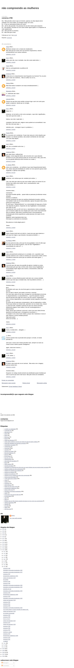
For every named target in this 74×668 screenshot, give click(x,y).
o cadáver (5, 641)
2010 (3, 648)
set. (4, 557)
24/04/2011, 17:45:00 (10, 259)
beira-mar (6, 437)
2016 (3, 540)
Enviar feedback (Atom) (15, 386)
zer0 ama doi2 (7, 509)
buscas (6, 438)
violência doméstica (9, 502)
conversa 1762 (6, 602)
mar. (4, 643)
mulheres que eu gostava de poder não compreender (16, 475)
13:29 (15, 35)
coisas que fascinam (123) (9, 600)
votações (6, 504)
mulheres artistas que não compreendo (13, 469)
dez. (4, 551)
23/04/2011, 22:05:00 (10, 148)
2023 (3, 531)
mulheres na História (9, 472)
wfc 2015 (6, 505)
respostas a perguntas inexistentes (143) (12, 598)
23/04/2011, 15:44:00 (10, 70)
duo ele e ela (7, 457)
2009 (3, 650)
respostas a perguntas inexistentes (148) (12, 570)
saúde (5, 493)
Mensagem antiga (42, 383)
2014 (3, 544)
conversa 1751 (6, 639)
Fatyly (7, 66)
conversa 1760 (6, 605)
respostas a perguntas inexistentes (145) (12, 587)
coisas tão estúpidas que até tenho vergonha (15, 443)
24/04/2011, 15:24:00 (10, 237)
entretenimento (8, 459)
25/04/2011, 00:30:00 (10, 324)
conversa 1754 (6, 630)
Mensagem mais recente (8, 383)
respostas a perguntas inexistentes (12, 491)
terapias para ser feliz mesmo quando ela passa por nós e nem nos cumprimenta (23, 501)
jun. (4, 562)
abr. (4, 566)
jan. (4, 646)
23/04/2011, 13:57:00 (10, 54)
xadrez (6, 507)
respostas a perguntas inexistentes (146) (12, 585)
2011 (3, 549)
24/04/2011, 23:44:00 (10, 282)
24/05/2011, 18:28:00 (10, 376)
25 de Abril (5, 579)
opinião (6, 481)
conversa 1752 (6, 637)
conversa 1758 (6, 617)
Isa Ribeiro (9, 240)
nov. (4, 553)
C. (6, 335)
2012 (3, 548)
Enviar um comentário (8, 380)
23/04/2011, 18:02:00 (10, 87)
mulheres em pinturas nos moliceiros (13, 470)
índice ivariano (7, 464)
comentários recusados (9, 444)
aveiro (5, 433)
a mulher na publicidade (10, 429)
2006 (3, 656)
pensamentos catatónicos (10, 488)
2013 (3, 546)
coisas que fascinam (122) (9, 611)
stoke (5, 499)
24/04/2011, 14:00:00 (10, 227)
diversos (6, 454)
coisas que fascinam (9, 440)
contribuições (7, 446)
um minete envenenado (8, 613)
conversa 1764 (6, 592)
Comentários (5, 665)
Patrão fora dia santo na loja (11, 486)
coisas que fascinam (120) (9, 624)
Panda (8, 133)
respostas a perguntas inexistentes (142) (12, 607)
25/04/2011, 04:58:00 (10, 332)
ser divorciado (7, 496)
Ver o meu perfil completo (16, 518)
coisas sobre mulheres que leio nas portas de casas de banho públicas (21, 441)
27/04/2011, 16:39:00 (10, 367)
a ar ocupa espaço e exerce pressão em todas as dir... (16, 609)
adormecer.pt (7, 432)
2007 (3, 654)
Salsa (7, 46)
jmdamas (8, 74)
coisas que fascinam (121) (9, 620)
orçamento (6, 483)
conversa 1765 (7, 18)
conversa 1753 (6, 633)
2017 (3, 538)
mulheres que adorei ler (10, 473)
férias (5, 462)
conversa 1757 (6, 622)
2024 (3, 529)
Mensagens (5, 662)
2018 (3, 536)
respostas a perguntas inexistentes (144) (12, 590)
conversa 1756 (6, 626)
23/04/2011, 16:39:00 (10, 79)
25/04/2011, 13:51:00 (10, 349)
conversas (9, 37)
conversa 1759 (6, 615)
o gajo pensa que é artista (10, 478)
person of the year (8, 489)
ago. (4, 559)
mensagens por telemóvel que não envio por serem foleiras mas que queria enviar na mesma (26, 467)
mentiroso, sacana (7, 632)
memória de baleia (8, 465)
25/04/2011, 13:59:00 (10, 357)
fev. (4, 645)
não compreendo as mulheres (20, 8)
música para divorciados (10, 477)
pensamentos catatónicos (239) (10, 635)
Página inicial (26, 383)
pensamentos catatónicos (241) (10, 575)
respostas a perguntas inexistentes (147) (12, 572)
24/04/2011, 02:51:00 (10, 172)
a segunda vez (7, 430)
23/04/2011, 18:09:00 (10, 95)
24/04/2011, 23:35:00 (10, 272)
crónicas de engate (8, 451)
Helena (8, 83)
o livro (5, 480)
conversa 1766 (6, 581)
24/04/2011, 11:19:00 (10, 187)
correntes (6, 449)
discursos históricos (9, 453)
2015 (3, 542)
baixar (5, 435)
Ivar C (7, 58)
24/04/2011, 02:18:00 (10, 161)
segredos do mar (7, 589)
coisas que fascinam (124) (9, 577)
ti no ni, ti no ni (6, 618)
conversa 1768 (6, 568)
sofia (5, 497)
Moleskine (9, 91)
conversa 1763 (6, 596)
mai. (4, 564)
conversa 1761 (6, 603)
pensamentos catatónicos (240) (10, 594)
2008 (3, 652)
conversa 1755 (6, 628)
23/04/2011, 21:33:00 (10, 140)
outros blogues (7, 485)
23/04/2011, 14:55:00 (10, 62)
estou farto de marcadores (10, 461)
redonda (8, 99)
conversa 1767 (6, 574)
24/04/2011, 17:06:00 (10, 248)
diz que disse (7, 456)
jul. (4, 561)
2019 (3, 534)
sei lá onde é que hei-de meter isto (12, 494)
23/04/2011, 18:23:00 (10, 105)
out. (4, 555)
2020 (3, 533)
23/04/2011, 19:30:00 (10, 129)
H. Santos (9, 165)
